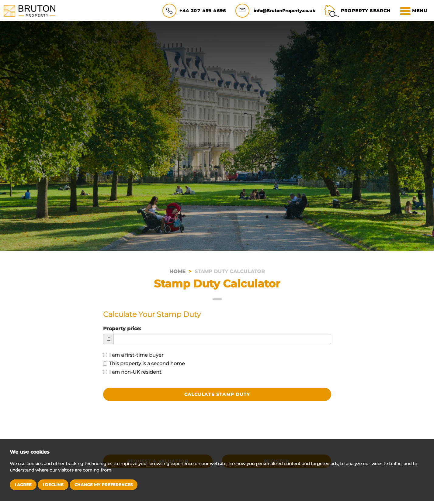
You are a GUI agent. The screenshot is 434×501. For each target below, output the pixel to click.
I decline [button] (53, 484)
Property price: (122, 328)
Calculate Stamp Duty (217, 394)
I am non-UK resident (132, 372)
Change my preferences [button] (104, 484)
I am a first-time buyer (133, 355)
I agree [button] (23, 484)
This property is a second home (144, 363)
